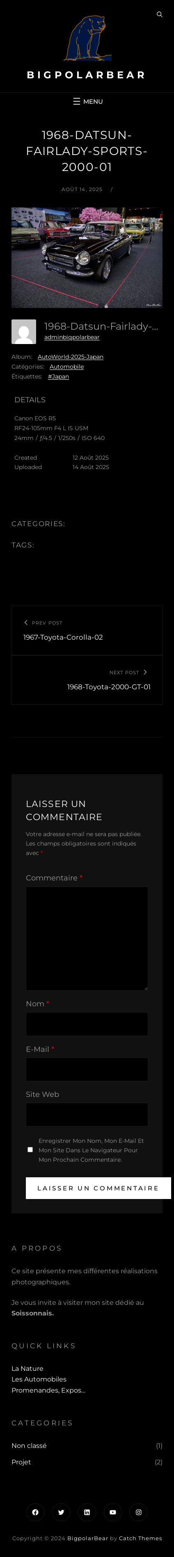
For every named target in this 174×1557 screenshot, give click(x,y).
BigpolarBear (87, 75)
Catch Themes (140, 1538)
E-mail (40, 1049)
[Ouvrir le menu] (87, 101)
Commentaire (54, 877)
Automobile (67, 366)
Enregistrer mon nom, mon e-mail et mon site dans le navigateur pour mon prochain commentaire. (91, 1150)
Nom (37, 1003)
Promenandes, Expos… (48, 1390)
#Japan (58, 376)
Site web (42, 1094)
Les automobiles (38, 1379)
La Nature (27, 1368)
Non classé (29, 1446)
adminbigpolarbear (72, 337)
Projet (21, 1462)
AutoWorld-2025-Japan (70, 356)
